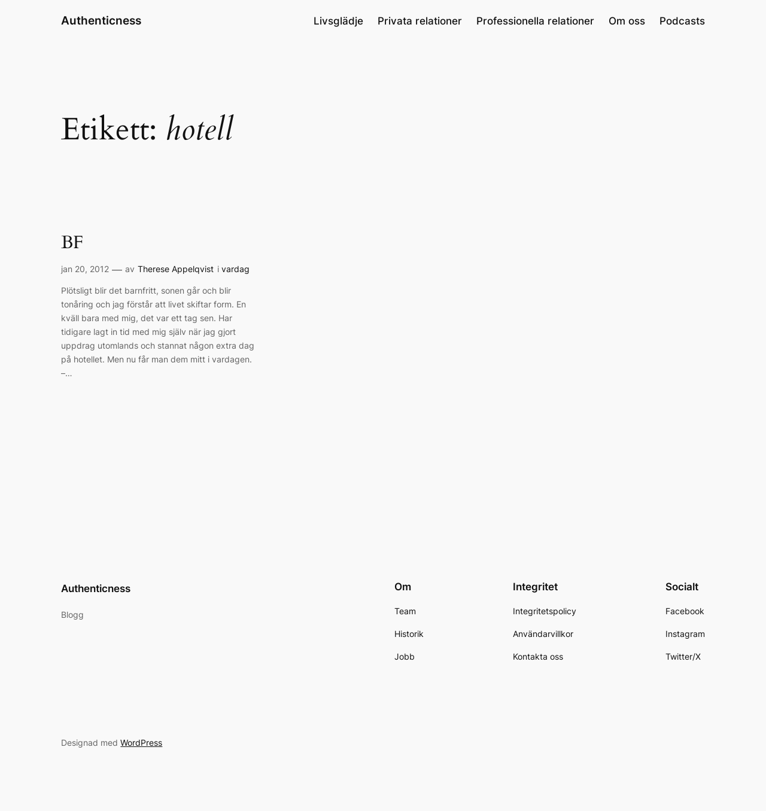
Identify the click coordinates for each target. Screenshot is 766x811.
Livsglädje (338, 21)
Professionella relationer (535, 21)
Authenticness (101, 20)
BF (72, 243)
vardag (235, 269)
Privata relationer (420, 21)
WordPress (141, 742)
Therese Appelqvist (176, 269)
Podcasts (682, 21)
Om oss (627, 21)
